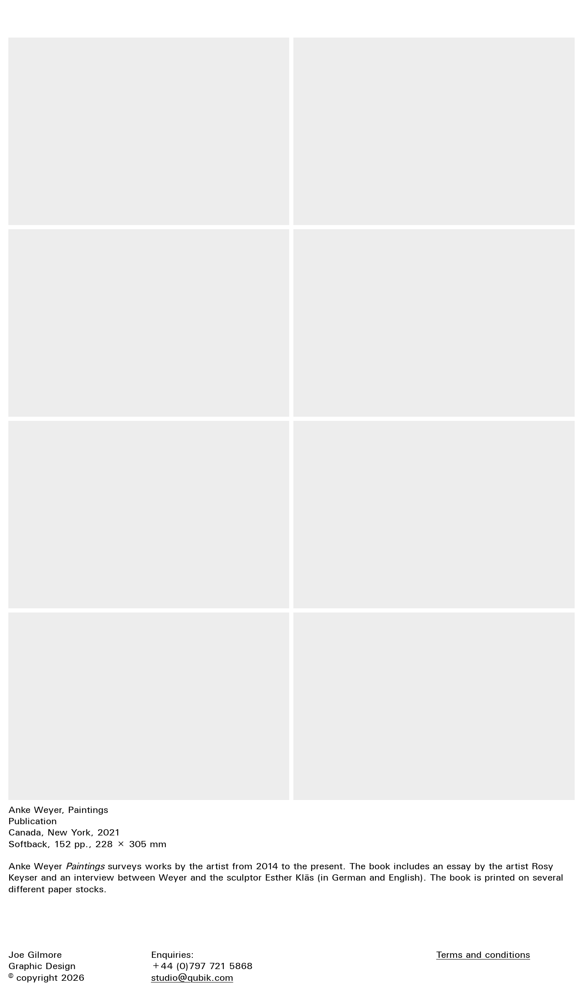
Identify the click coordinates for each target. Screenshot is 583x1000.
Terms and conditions (483, 954)
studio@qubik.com (192, 977)
